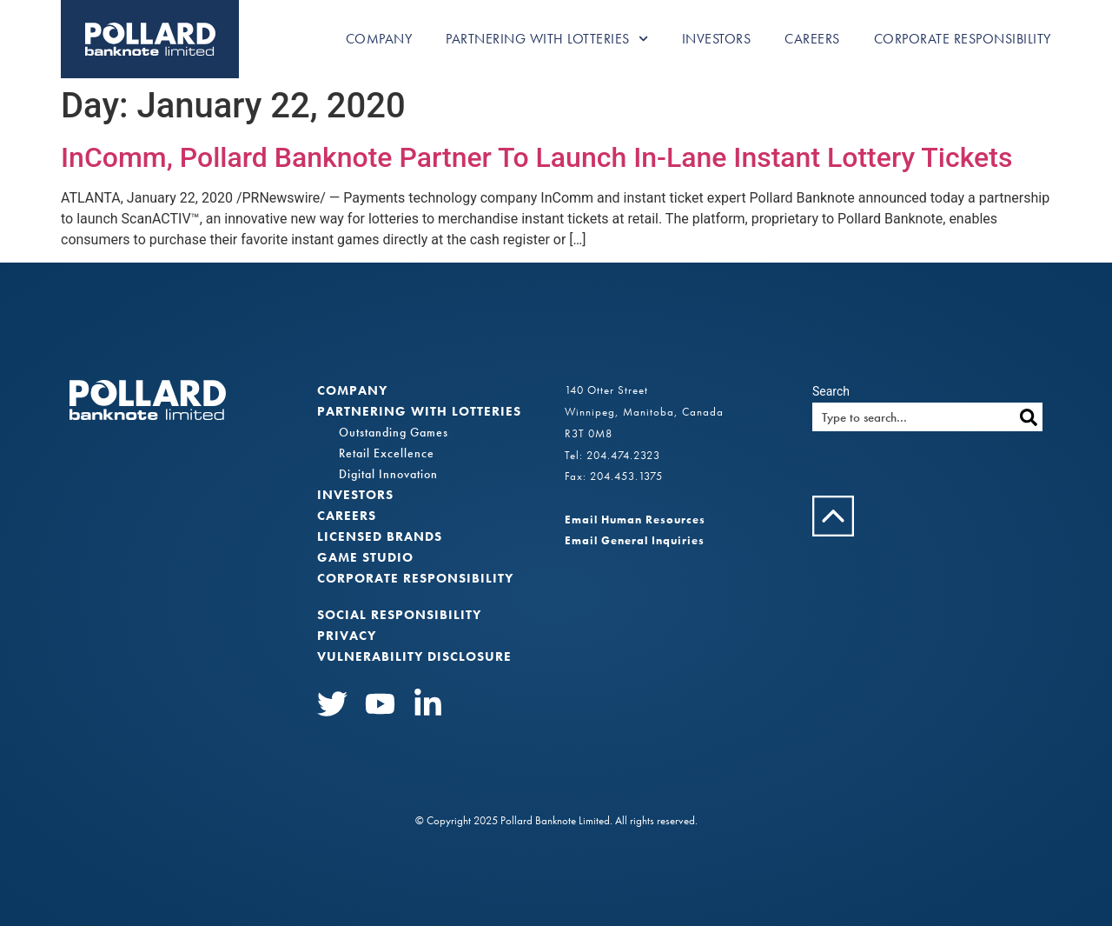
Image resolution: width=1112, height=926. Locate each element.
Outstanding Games (393, 432)
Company (379, 39)
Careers (812, 39)
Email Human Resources (635, 519)
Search (831, 391)
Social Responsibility (399, 614)
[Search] (1028, 417)
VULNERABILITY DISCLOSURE (414, 656)
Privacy (346, 635)
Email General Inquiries (635, 540)
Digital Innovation (388, 474)
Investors (716, 39)
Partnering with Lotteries (547, 38)
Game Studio (365, 557)
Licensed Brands (379, 536)
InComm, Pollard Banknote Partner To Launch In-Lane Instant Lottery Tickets (536, 157)
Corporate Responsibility (962, 39)
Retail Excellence (386, 453)
